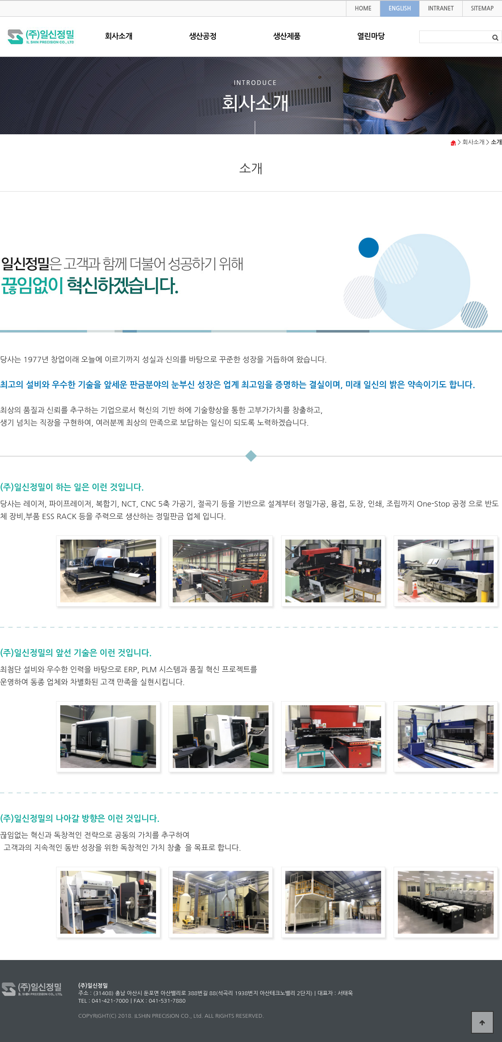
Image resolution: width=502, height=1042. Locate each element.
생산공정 (203, 36)
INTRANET (440, 8)
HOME (363, 8)
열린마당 (371, 36)
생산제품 (287, 36)
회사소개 (119, 36)
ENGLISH (400, 8)
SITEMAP (482, 8)
